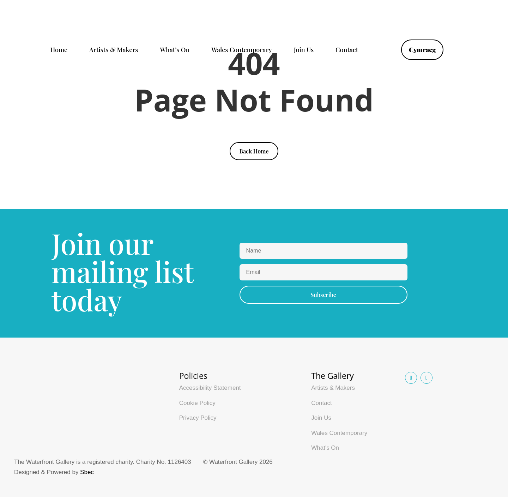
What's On (325, 447)
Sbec (87, 472)
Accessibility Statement (210, 387)
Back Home (253, 151)
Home (59, 50)
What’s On (174, 50)
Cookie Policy (197, 403)
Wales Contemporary (241, 50)
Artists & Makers (113, 50)
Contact (346, 50)
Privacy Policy (198, 417)
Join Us (304, 50)
